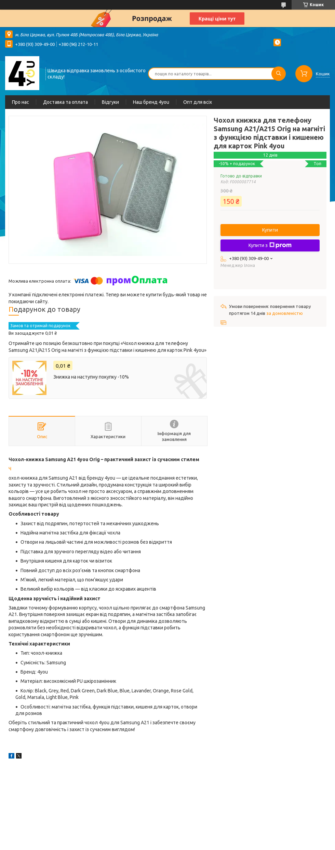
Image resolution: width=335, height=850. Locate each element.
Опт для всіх (197, 102)
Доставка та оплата (65, 102)
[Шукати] (278, 73)
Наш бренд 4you (151, 102)
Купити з (270, 245)
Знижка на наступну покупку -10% (91, 377)
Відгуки (110, 102)
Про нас (20, 102)
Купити (270, 230)
